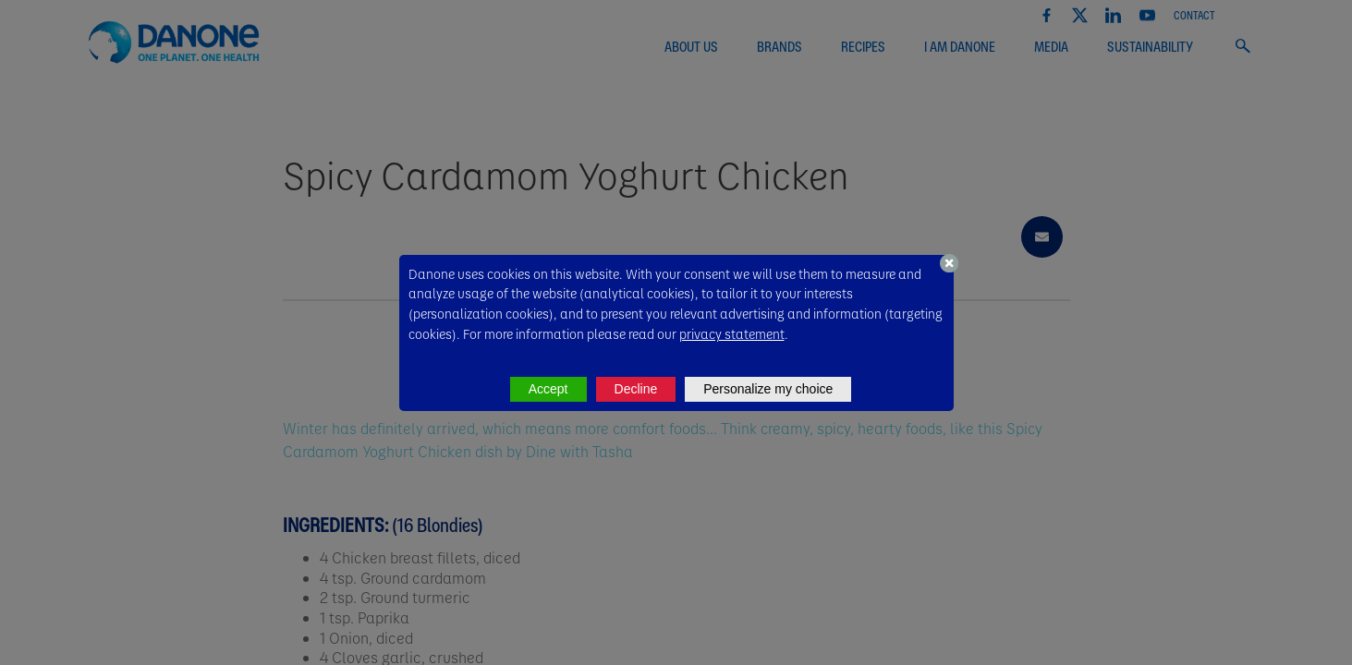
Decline (636, 388)
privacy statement (732, 333)
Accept (548, 388)
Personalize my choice (768, 388)
